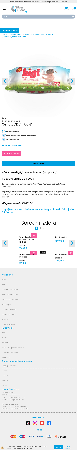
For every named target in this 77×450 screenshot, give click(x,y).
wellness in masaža (10, 294)
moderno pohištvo (9, 314)
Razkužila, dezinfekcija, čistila (15, 37)
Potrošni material (16, 35)
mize (4, 280)
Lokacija (5, 376)
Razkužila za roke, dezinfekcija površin (39, 35)
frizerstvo (5, 319)
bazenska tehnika (9, 324)
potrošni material (9, 309)
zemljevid (6, 357)
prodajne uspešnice (10, 352)
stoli (3, 284)
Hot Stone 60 (61, 237)
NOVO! (43, 252)
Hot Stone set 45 (62, 254)
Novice (4, 386)
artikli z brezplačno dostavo (13, 347)
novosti (5, 343)
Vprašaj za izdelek (11, 153)
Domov (4, 35)
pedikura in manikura (10, 289)
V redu (58, 447)
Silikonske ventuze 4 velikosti (26, 255)
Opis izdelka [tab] (38, 163)
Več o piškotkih (68, 447)
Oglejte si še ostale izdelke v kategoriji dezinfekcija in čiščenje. (38, 211)
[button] (72, 81)
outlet (4, 338)
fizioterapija (6, 304)
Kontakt (5, 381)
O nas (4, 371)
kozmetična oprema (10, 299)
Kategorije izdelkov (10, 30)
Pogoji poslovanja (9, 366)
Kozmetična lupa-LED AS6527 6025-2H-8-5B (26, 239)
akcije (4, 333)
